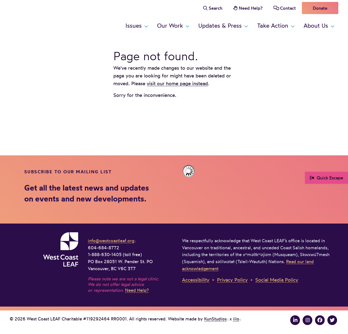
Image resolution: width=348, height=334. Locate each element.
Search (215, 8)
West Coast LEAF (46, 17)
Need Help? (251, 8)
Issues (133, 25)
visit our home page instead (177, 83)
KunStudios (215, 318)
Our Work (170, 25)
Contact (288, 8)
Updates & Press (220, 25)
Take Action (272, 25)
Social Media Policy (276, 280)
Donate (320, 8)
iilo (236, 318)
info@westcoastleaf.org (111, 240)
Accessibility (195, 280)
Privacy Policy (232, 280)
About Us (316, 25)
